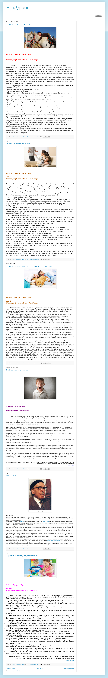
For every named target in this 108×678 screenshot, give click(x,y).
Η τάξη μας (17, 7)
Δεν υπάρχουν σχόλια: (34, 136)
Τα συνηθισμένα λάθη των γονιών (19, 144)
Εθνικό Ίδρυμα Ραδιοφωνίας (53, 540)
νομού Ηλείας (46, 521)
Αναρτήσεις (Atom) (16, 670)
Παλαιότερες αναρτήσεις (69, 668)
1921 (24, 526)
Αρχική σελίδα (39, 668)
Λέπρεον (22, 521)
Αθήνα (20, 526)
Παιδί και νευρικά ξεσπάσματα (17, 370)
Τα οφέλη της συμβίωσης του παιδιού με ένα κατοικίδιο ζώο (29, 266)
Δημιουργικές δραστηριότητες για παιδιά (21, 556)
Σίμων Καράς (11, 476)
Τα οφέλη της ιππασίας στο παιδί (18, 25)
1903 (14, 521)
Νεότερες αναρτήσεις (11, 668)
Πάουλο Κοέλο (69, 660)
